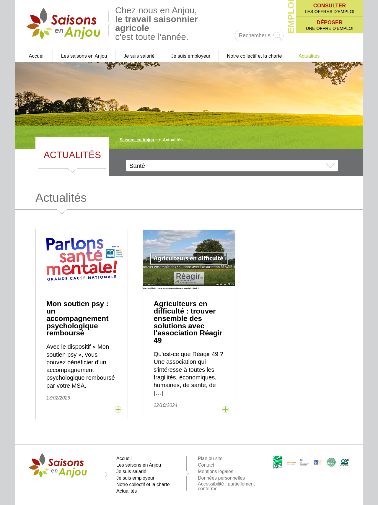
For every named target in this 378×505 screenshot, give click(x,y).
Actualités (309, 56)
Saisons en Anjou (137, 139)
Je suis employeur (191, 56)
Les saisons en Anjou (84, 56)
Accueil (37, 56)
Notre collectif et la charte (254, 56)
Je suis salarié (139, 56)
